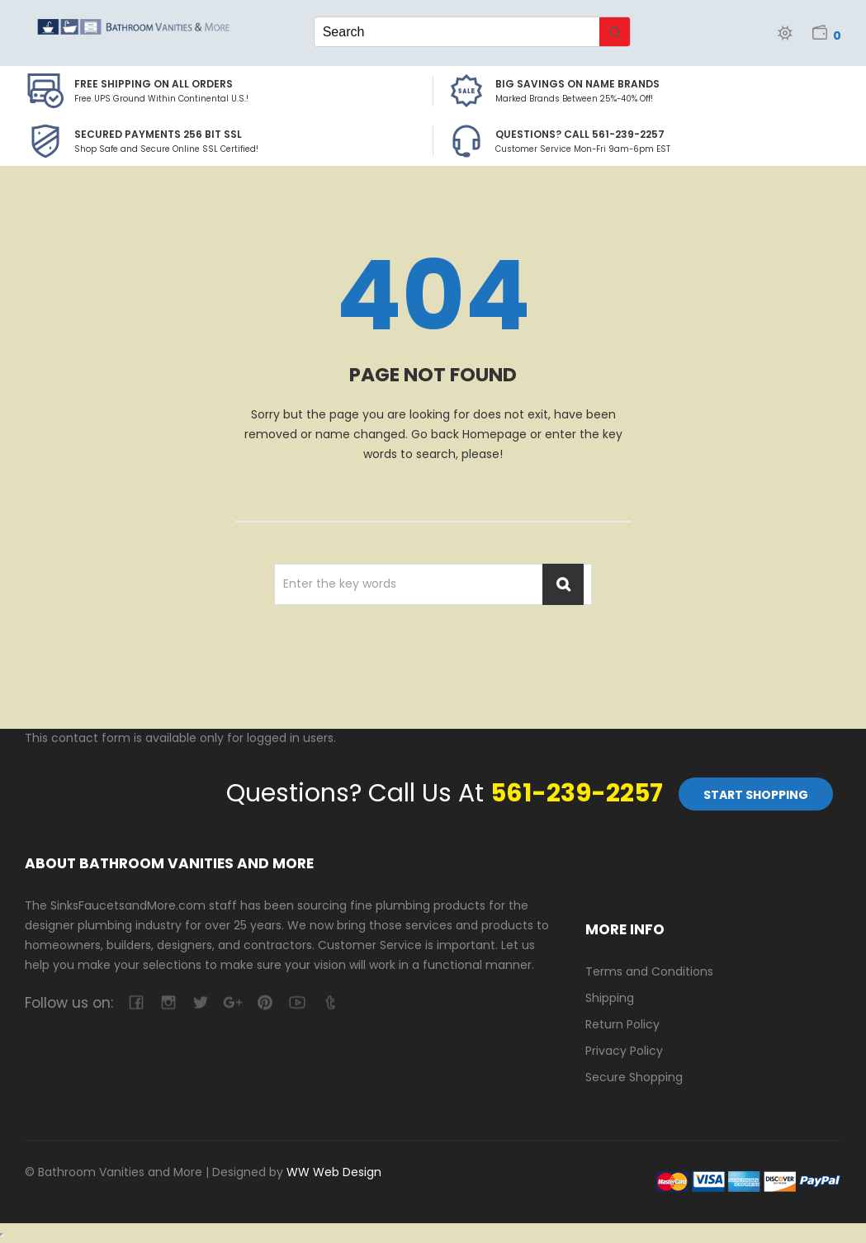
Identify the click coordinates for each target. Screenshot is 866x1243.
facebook (135, 1002)
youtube (296, 1002)
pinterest (264, 1002)
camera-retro (168, 1002)
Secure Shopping (634, 1077)
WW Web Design (333, 1172)
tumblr (329, 1002)
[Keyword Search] (457, 31)
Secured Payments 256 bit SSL (158, 134)
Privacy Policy (624, 1050)
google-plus (232, 1002)
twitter (200, 1002)
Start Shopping (755, 795)
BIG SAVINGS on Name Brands (577, 84)
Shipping (609, 998)
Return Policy (622, 1024)
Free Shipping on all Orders (153, 84)
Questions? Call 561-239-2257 (580, 134)
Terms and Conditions (649, 971)
